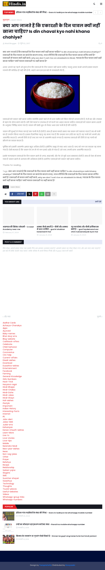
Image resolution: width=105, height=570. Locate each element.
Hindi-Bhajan (9, 387)
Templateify (45, 565)
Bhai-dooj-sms (10, 336)
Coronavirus (8, 352)
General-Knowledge (12, 376)
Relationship (8, 467)
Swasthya (7, 480)
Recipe (6, 464)
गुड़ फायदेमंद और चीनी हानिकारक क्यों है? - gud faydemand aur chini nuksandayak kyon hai (85, 229)
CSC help (7, 355)
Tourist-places (10, 489)
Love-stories (8, 438)
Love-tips (7, 440)
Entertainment (10, 368)
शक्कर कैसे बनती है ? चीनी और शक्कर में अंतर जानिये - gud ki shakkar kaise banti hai (52, 229)
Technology (8, 483)
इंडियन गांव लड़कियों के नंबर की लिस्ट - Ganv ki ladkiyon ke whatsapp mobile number (54, 12)
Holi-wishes (8, 400)
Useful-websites (10, 491)
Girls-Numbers (9, 379)
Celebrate (7, 344)
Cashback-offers (11, 341)
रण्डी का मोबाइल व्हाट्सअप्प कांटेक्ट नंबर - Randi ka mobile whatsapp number (50, 524)
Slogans (6, 472)
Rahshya (7, 462)
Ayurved (7, 330)
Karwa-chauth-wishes (13, 430)
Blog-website (9, 339)
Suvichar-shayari (11, 478)
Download (7, 363)
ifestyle (6, 403)
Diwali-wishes (9, 360)
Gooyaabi (70, 565)
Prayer (6, 459)
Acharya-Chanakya (12, 325)
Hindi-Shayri (8, 397)
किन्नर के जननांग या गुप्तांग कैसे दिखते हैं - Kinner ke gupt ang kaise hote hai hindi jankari (56, 536)
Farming (7, 373)
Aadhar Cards (9, 322)
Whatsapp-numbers (12, 499)
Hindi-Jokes (8, 395)
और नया (7, 316)
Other (5, 456)
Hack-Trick (8, 381)
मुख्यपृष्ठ (6, 20)
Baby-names (9, 333)
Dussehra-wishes (11, 365)
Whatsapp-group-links (13, 497)
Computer (8, 349)
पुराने (99, 316)
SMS (5, 475)
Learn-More (16, 20)
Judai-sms (8, 424)
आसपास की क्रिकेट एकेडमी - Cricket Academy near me (18, 228)
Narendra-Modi (10, 446)
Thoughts (7, 486)
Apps (5, 328)
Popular (9, 506)
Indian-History (9, 408)
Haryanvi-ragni (10, 384)
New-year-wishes (11, 448)
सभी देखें (98, 201)
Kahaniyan (8, 427)
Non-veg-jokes (10, 454)
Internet (6, 413)
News (5, 451)
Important (7, 406)
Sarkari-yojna (9, 470)
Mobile (6, 443)
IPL (4, 416)
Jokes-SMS (8, 422)
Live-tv (6, 435)
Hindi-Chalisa (9, 389)
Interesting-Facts (11, 411)
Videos (6, 494)
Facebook (7, 371)
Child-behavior (10, 347)
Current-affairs (10, 357)
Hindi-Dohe (8, 392)
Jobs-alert (8, 419)
